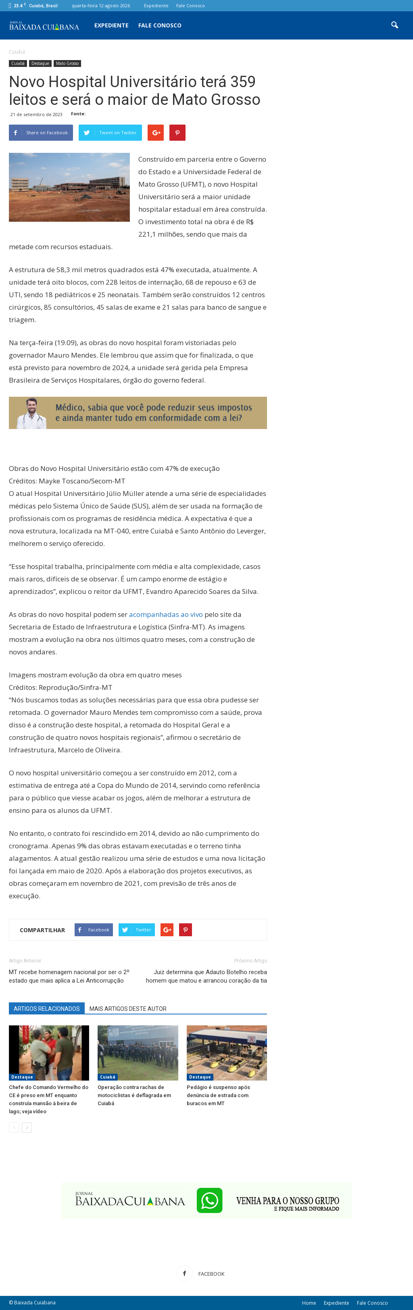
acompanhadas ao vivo (166, 614)
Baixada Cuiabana (35, 1302)
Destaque (40, 63)
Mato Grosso (67, 63)
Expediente (156, 5)
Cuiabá (18, 63)
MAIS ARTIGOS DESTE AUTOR (128, 1009)
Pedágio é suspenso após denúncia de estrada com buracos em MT (218, 1095)
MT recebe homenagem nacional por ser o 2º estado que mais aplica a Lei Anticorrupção (69, 976)
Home (309, 1303)
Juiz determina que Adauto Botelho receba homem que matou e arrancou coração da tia (206, 976)
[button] (394, 25)
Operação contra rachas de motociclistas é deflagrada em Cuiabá (134, 1095)
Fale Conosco (190, 5)
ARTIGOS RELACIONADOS (47, 1009)
